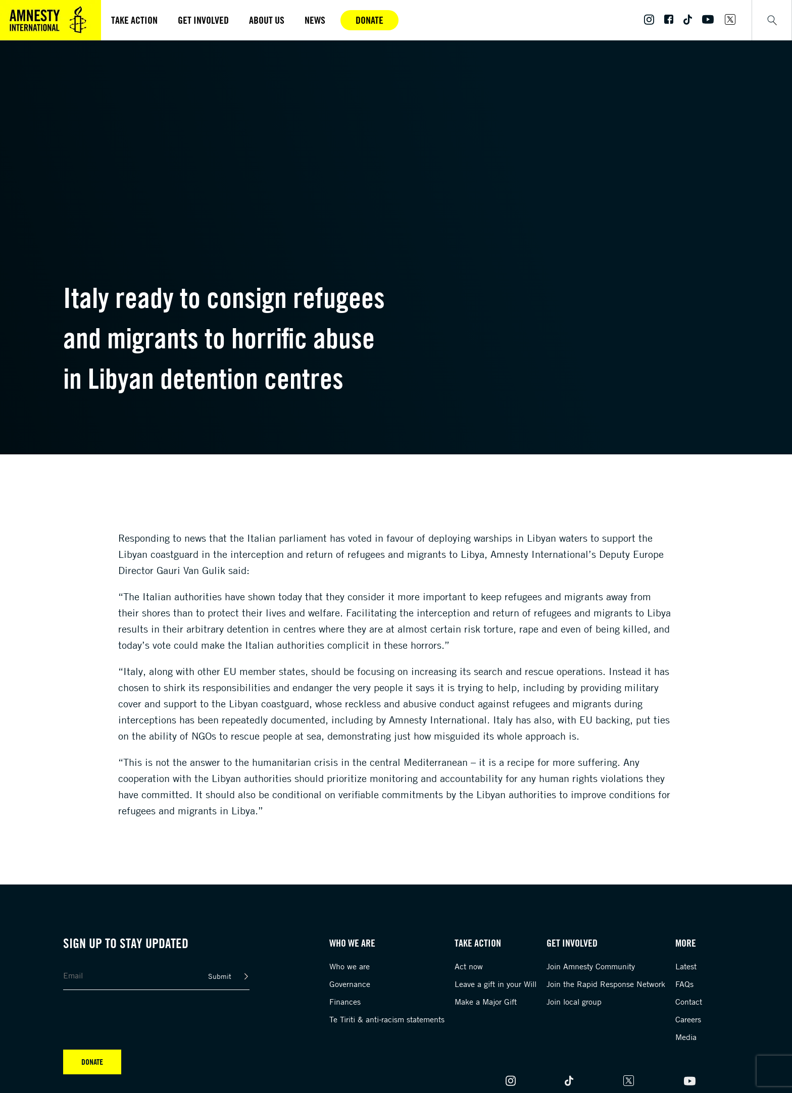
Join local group (574, 1002)
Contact (688, 1002)
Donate (369, 20)
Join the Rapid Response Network (606, 984)
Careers (688, 1019)
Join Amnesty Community (591, 966)
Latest (686, 966)
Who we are (349, 966)
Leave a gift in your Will (495, 984)
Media (686, 1037)
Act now (469, 966)
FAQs (684, 984)
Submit (219, 976)
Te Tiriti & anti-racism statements (386, 1019)
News (315, 20)
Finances (345, 1002)
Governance (349, 984)
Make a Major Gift (486, 1002)
